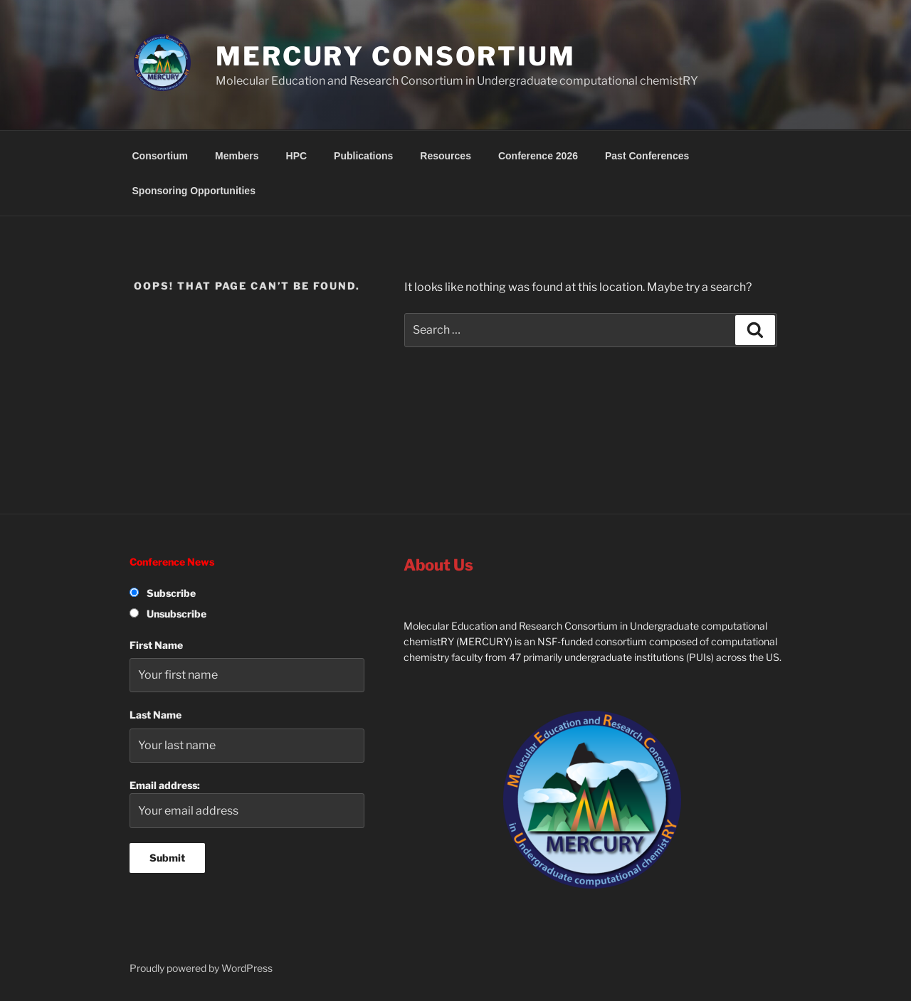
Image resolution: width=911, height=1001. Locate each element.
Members (236, 155)
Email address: (247, 803)
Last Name (155, 715)
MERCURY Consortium (396, 56)
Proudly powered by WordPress (201, 968)
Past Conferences (647, 155)
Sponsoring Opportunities (194, 190)
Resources (445, 155)
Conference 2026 (538, 155)
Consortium (160, 155)
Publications (363, 155)
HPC (296, 155)
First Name (156, 645)
